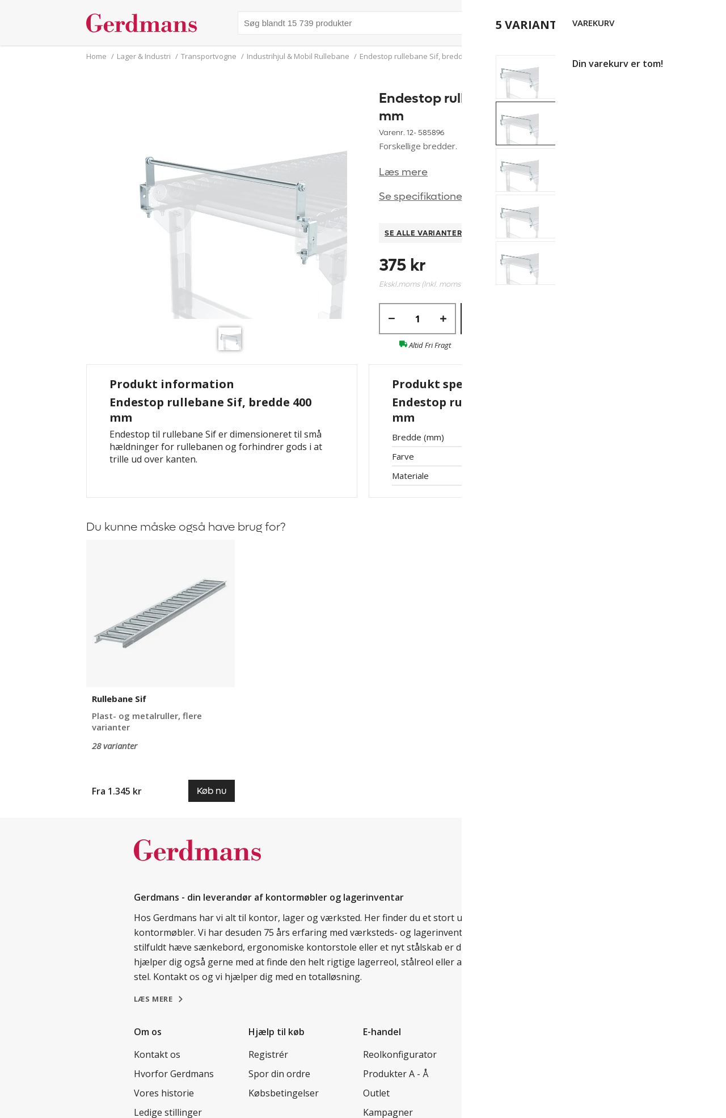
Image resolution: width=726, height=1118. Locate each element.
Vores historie (164, 1093)
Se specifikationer (422, 196)
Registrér (268, 1054)
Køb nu (534, 319)
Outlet (376, 1093)
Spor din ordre (279, 1073)
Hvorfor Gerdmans (174, 1073)
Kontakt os (157, 1054)
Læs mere (403, 172)
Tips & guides (506, 1073)
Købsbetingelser (283, 1093)
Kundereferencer (514, 1054)
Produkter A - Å (395, 1073)
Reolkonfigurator (400, 1054)
